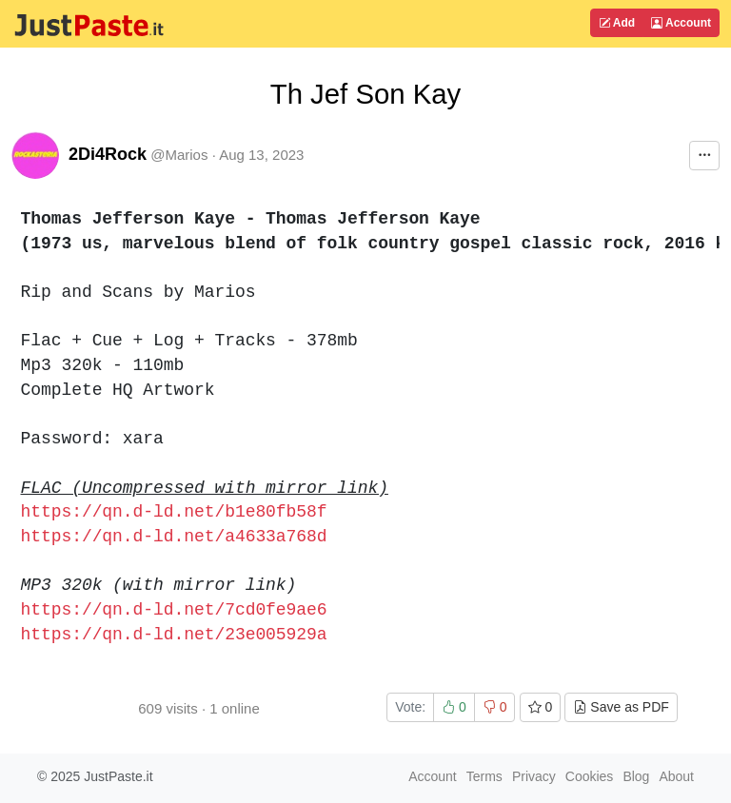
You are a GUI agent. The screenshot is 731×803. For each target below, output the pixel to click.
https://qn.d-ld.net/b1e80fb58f (174, 511)
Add (617, 22)
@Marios (178, 155)
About (676, 776)
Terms (484, 776)
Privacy (534, 776)
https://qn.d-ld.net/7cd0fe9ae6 (174, 609)
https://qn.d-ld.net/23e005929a (174, 634)
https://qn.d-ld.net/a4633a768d (174, 536)
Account (681, 22)
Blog (635, 776)
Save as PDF (620, 707)
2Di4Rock (108, 154)
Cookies (589, 776)
